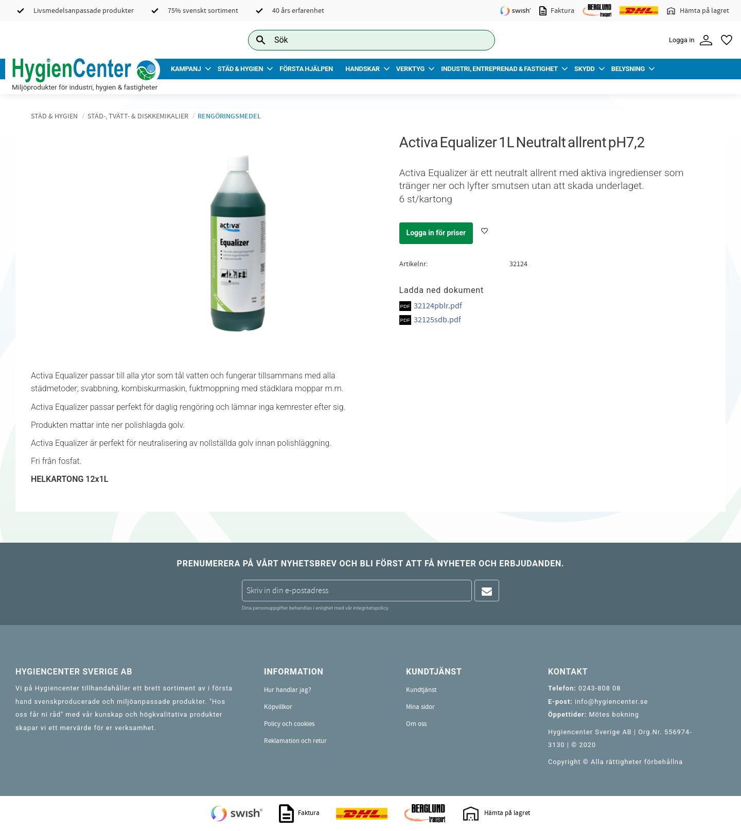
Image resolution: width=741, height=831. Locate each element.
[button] (726, 40)
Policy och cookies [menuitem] (289, 724)
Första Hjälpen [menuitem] (306, 69)
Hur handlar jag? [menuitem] (287, 690)
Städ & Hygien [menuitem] (240, 69)
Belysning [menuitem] (628, 69)
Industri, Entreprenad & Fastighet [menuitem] (499, 69)
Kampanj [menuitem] (186, 69)
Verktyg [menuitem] (410, 69)
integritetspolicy (370, 608)
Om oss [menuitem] (416, 724)
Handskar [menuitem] (362, 69)
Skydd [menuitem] (584, 69)
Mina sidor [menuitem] (420, 707)
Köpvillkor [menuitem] (278, 707)
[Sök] (479, 39)
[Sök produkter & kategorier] (360, 39)
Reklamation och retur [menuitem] (295, 741)
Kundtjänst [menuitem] (421, 690)
